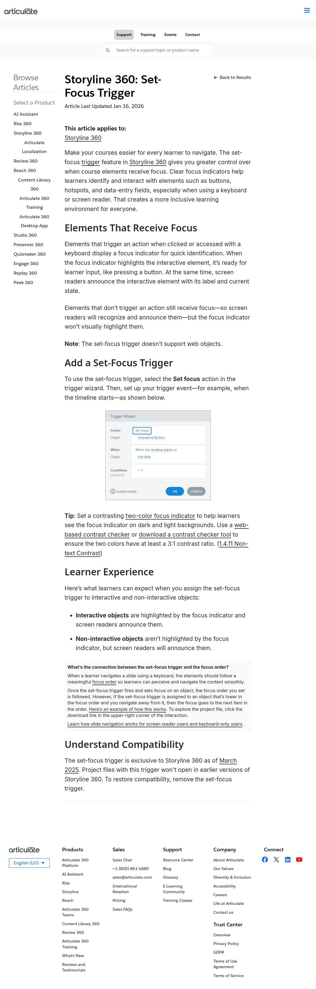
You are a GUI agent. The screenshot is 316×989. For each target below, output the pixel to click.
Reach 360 (25, 170)
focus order (104, 682)
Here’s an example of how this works (127, 709)
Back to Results (232, 77)
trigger (91, 162)
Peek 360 (23, 282)
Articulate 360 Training (34, 202)
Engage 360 (26, 263)
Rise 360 (22, 124)
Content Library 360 (34, 184)
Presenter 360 (28, 245)
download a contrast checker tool (185, 534)
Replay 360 (25, 273)
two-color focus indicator (160, 515)
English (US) (32, 864)
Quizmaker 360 (30, 254)
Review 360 (26, 161)
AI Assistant (26, 114)
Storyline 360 (28, 133)
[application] (300, 973)
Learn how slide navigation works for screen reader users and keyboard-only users (154, 724)
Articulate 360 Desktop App (34, 221)
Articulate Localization (34, 147)
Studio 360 (25, 235)
